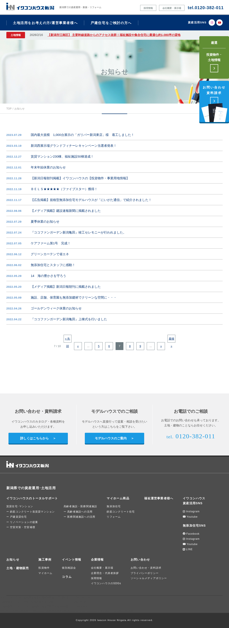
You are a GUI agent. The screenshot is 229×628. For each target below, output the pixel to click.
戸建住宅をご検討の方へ (111, 23)
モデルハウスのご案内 (111, 438)
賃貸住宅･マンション (19, 506)
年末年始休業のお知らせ (48, 167)
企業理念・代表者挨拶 (105, 573)
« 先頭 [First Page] (67, 340)
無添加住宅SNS (194, 525)
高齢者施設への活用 (79, 511)
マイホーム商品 (118, 498)
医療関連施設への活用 (81, 516)
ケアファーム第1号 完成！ (51, 243)
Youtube (190, 516)
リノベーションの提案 (24, 522)
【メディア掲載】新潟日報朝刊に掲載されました (66, 286)
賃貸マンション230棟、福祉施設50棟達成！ (62, 156)
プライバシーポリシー (145, 573)
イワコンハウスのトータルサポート (32, 498)
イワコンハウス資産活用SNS (194, 501)
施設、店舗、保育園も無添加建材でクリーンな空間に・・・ (74, 297)
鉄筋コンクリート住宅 (121, 511)
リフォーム (114, 516)
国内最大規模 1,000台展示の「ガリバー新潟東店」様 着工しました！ (82, 135)
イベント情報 (71, 559)
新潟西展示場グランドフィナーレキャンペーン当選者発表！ (74, 145)
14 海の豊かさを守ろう (48, 276)
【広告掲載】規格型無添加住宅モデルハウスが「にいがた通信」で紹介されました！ (91, 200)
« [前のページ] (78, 346)
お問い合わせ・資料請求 (146, 567)
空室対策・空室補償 (22, 527)
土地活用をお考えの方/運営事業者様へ (45, 23)
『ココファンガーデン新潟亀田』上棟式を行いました (69, 319)
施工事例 (44, 559)
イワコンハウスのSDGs (106, 583)
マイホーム (45, 573)
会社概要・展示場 (171, 8)
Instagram (191, 511)
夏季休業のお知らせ (45, 221)
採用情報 (148, 8)
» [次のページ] (161, 346)
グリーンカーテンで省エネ (50, 254)
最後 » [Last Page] (171, 340)
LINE (188, 549)
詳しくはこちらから (34, 438)
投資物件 (44, 567)
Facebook (191, 533)
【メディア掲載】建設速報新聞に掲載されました (66, 210)
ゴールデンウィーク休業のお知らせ (56, 308)
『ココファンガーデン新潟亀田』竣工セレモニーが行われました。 (78, 232)
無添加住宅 (114, 506)
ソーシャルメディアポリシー (149, 578)
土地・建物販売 (17, 568)
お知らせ (12, 559)
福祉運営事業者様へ (158, 498)
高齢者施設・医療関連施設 (80, 506)
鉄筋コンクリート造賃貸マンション (32, 511)
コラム (67, 576)
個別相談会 (69, 567)
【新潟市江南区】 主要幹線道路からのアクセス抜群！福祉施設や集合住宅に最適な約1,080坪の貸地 (113, 35)
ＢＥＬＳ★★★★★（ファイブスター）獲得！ (64, 189)
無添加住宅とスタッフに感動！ (53, 265)
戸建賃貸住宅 (18, 516)
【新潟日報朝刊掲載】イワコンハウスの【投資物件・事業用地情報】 (80, 178)
